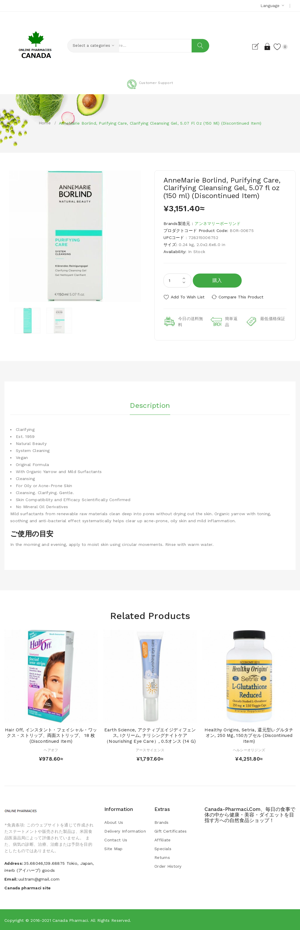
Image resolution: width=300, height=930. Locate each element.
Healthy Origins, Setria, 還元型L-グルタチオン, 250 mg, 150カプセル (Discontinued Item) (249, 735)
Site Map (113, 848)
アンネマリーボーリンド (218, 223)
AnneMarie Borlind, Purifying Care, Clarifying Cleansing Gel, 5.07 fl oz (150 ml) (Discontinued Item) (160, 123)
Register (255, 46)
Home (45, 123)
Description (150, 404)
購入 (217, 280)
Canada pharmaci (70, 919)
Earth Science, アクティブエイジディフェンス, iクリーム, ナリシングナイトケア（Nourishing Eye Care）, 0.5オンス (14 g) (150, 735)
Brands (161, 821)
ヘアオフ (51, 749)
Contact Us (115, 839)
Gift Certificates (170, 830)
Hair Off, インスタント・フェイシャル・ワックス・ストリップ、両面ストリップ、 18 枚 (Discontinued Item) (51, 735)
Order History (168, 865)
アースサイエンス (150, 749)
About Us (113, 821)
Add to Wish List (187, 297)
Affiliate (162, 839)
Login (266, 46)
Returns (162, 857)
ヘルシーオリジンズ (249, 749)
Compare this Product (242, 297)
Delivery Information (125, 830)
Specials (162, 848)
